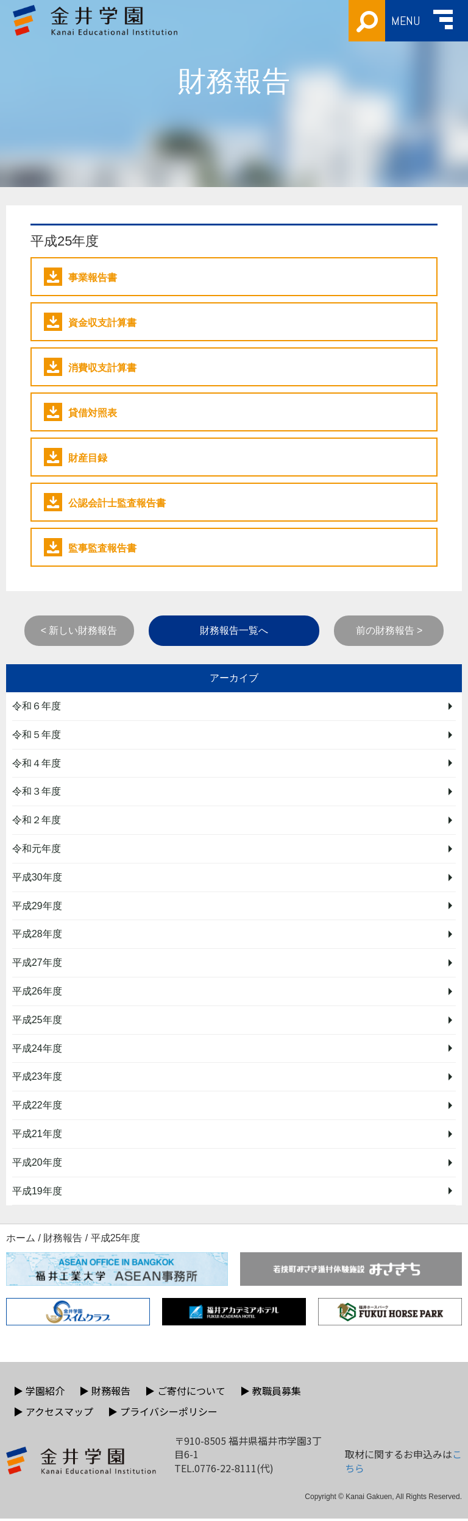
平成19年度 (37, 1193)
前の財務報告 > (389, 630)
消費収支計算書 (90, 367)
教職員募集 (270, 1393)
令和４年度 (36, 763)
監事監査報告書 (90, 547)
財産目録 (75, 457)
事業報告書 (80, 277)
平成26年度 (37, 992)
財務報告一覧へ (234, 630)
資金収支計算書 (90, 322)
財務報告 (62, 1240)
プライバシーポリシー (163, 1413)
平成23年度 (37, 1078)
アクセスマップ (53, 1413)
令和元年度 (36, 849)
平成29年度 (37, 906)
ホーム (20, 1240)
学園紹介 (39, 1393)
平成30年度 (37, 878)
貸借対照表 (80, 412)
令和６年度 (36, 706)
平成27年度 (37, 964)
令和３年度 (36, 792)
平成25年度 (37, 1021)
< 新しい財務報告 (79, 630)
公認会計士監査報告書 (105, 502)
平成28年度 (37, 935)
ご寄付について (185, 1393)
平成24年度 (37, 1049)
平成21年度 (37, 1135)
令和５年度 (36, 734)
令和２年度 (36, 820)
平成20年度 (37, 1164)
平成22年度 (37, 1107)
